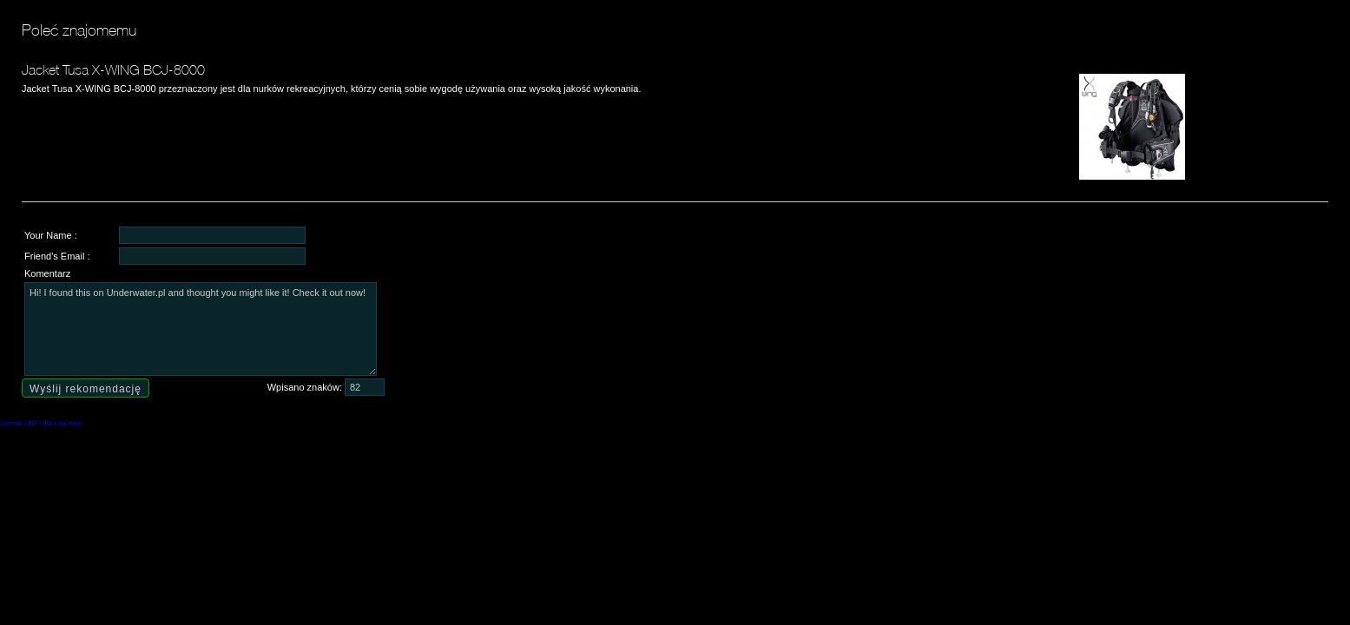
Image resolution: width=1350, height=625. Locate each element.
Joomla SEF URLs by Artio (41, 423)
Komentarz (47, 273)
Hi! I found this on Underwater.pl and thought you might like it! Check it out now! (200, 329)
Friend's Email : (56, 256)
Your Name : (50, 235)
